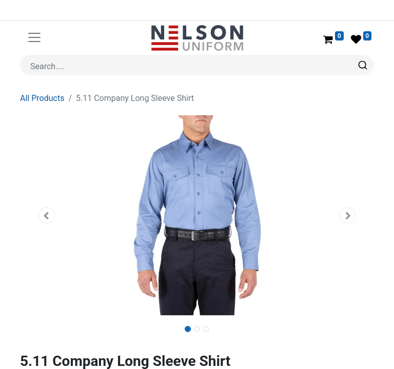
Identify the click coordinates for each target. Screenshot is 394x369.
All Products (42, 98)
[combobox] (197, 65)
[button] (46, 215)
